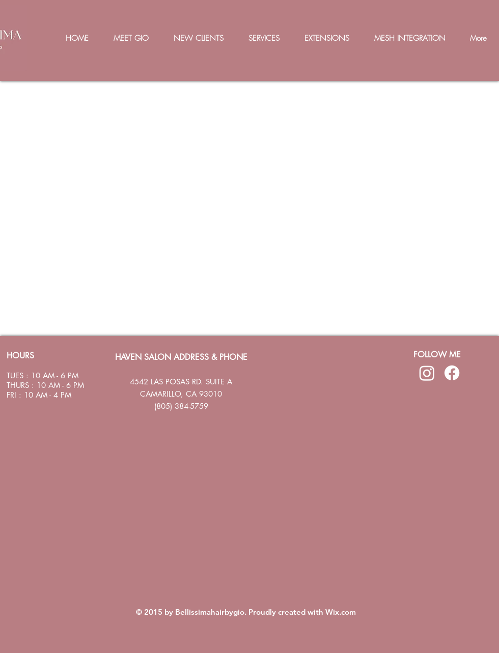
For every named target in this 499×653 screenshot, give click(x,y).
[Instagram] (427, 373)
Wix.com (340, 612)
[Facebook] (452, 373)
